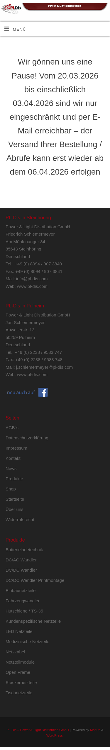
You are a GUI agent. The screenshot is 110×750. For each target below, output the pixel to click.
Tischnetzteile (19, 692)
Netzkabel (15, 651)
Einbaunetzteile (21, 590)
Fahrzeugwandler (23, 600)
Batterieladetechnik (24, 549)
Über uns (14, 509)
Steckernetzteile (21, 682)
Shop (11, 488)
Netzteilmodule (20, 661)
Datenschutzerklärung (27, 437)
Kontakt (13, 458)
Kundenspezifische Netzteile (33, 621)
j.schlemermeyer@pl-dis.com (44, 367)
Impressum (16, 448)
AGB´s (12, 427)
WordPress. (55, 735)
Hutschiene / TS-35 (24, 610)
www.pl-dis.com (32, 286)
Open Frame (18, 672)
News (11, 468)
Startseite (15, 499)
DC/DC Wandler (21, 570)
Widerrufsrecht (20, 519)
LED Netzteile (19, 631)
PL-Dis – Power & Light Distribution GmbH (37, 730)
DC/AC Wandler (21, 559)
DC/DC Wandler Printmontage (35, 580)
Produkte (14, 478)
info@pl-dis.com (32, 278)
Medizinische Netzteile (27, 641)
